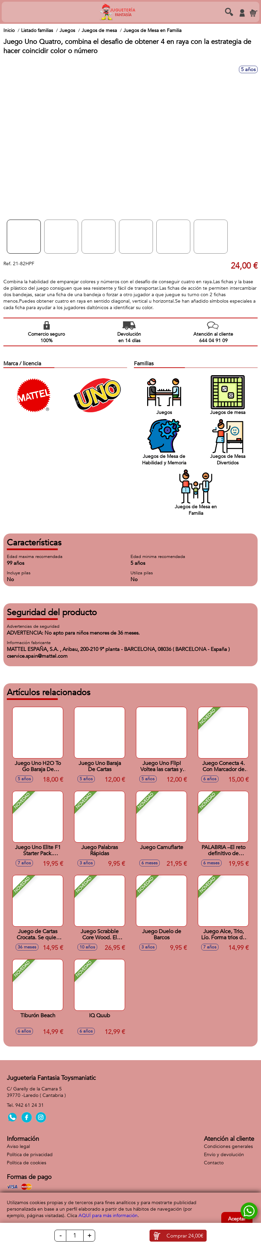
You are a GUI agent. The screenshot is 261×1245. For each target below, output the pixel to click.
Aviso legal (18, 1146)
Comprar (185, 1235)
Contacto (214, 1163)
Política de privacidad (30, 1154)
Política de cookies (26, 1163)
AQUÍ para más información (108, 1215)
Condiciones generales (228, 1146)
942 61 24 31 (29, 1105)
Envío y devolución (224, 1154)
